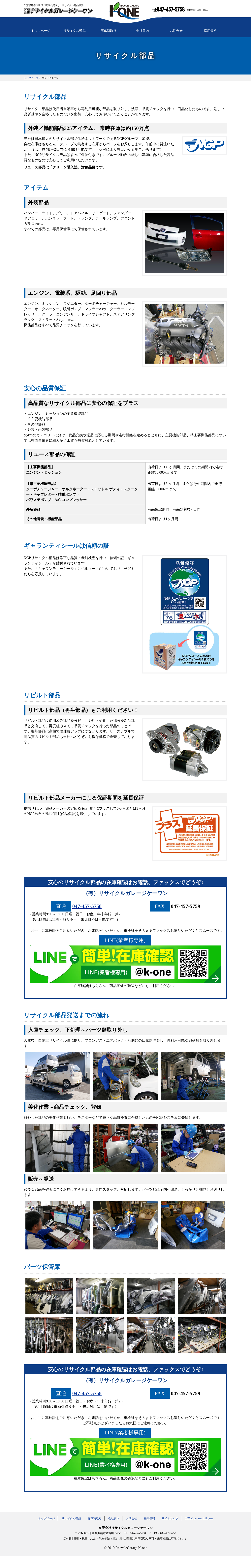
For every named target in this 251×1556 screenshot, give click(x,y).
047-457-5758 (171, 10)
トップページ (40, 30)
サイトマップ (170, 1518)
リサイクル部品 (74, 30)
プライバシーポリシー (199, 1518)
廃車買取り (108, 30)
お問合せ (176, 30)
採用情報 (210, 30)
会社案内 (142, 30)
